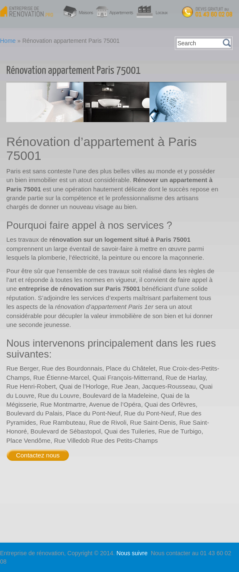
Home (8, 40)
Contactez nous (38, 455)
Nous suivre (132, 553)
